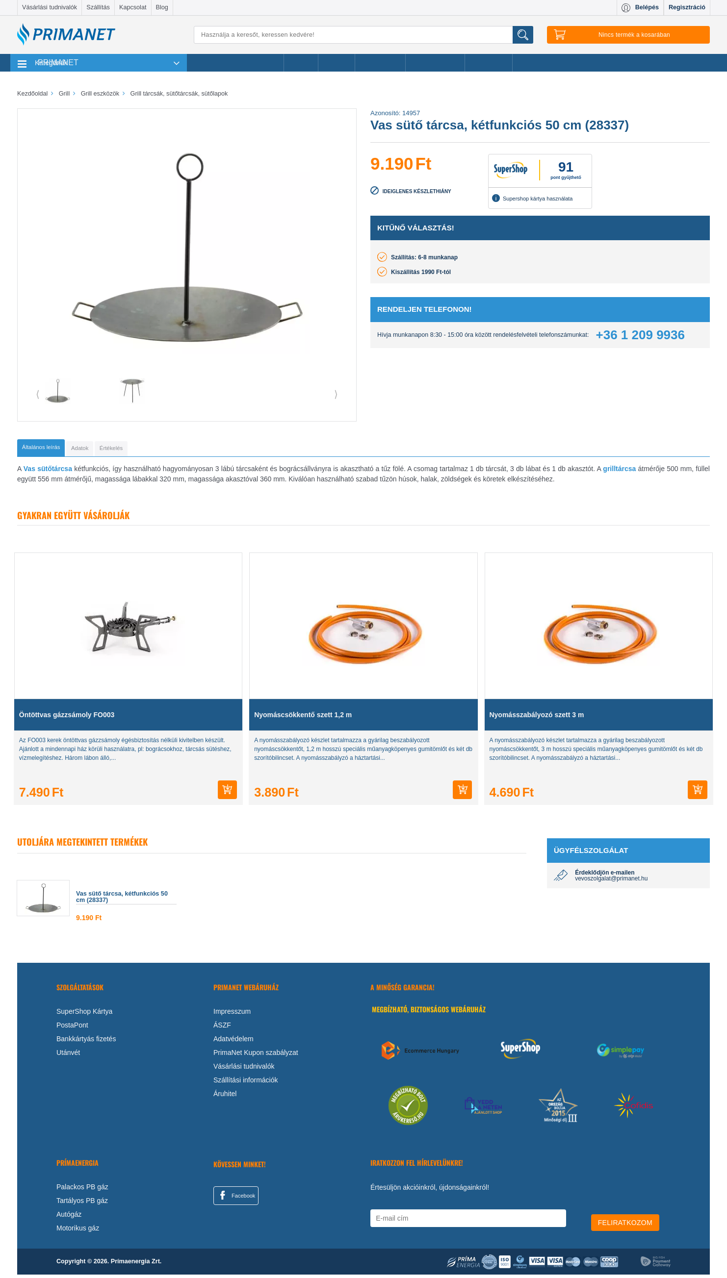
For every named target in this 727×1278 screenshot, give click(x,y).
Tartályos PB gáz (82, 1204)
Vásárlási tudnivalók (49, 7)
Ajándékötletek (435, 63)
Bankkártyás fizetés (86, 1042)
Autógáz (68, 1218)
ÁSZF (222, 1028)
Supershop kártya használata (532, 198)
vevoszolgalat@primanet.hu (611, 881)
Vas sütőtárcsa (48, 472)
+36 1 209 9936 (640, 334)
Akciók (301, 63)
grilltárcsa (619, 472)
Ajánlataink (489, 63)
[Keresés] (363, 35)
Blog (162, 7)
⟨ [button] (38, 394)
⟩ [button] (336, 394)
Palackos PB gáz (82, 1190)
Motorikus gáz (77, 1231)
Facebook (236, 1198)
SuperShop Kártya (84, 1015)
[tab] (56, 449)
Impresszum (232, 1015)
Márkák (336, 63)
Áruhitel (224, 1097)
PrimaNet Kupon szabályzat (255, 1056)
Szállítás (98, 7)
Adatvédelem (233, 1042)
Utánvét (68, 1056)
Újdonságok (380, 63)
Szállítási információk (245, 1083)
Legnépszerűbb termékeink (235, 63)
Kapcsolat (132, 7)
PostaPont (72, 1028)
